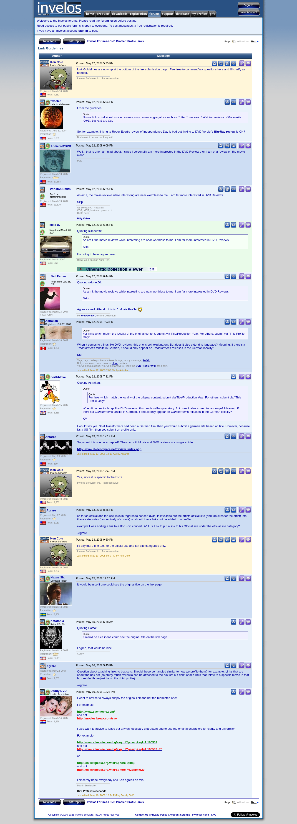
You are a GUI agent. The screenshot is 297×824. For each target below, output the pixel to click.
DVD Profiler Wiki (146, 366)
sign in (83, 30)
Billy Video (83, 218)
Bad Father (58, 276)
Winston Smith (60, 189)
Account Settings (179, 814)
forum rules (109, 20)
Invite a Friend (200, 814)
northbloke (58, 377)
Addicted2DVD (60, 146)
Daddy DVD (58, 691)
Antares (50, 437)
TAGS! (146, 360)
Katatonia (57, 621)
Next (255, 41)
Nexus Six (57, 577)
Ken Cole (56, 62)
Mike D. (55, 224)
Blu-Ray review (224, 131)
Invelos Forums (97, 41)
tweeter (55, 101)
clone (115, 363)
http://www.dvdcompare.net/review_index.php (109, 449)
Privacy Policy (158, 814)
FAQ (213, 814)
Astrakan (51, 321)
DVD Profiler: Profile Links (127, 41)
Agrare (51, 510)
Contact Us (141, 814)
